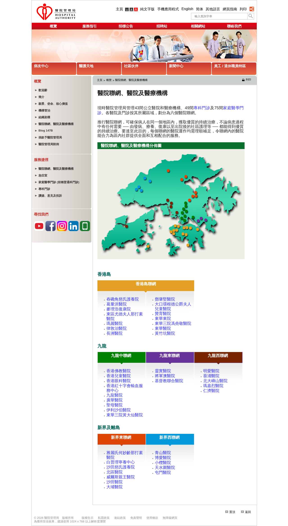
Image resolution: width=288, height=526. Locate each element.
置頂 (230, 512)
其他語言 (213, 9)
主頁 (119, 9)
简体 (199, 9)
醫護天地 (86, 66)
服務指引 (89, 26)
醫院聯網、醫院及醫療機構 (131, 80)
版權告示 (87, 517)
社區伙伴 (131, 66)
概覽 (53, 26)
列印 (243, 9)
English (187, 9)
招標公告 (126, 26)
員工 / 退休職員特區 (230, 66)
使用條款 (152, 517)
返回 (246, 512)
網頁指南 (230, 9)
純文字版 (147, 9)
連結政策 (120, 517)
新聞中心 (176, 66)
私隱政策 (104, 517)
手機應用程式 (168, 9)
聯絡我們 (234, 26)
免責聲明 (136, 517)
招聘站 (161, 26)
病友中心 (41, 66)
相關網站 (198, 26)
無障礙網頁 (170, 517)
